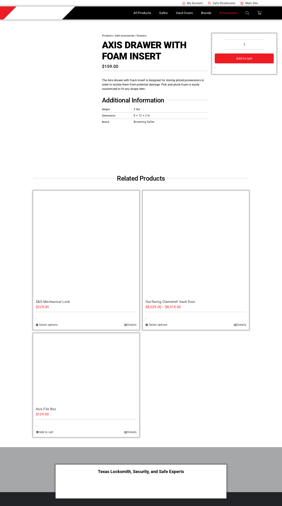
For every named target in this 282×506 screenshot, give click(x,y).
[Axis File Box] (86, 368)
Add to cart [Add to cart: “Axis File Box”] (46, 432)
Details (132, 324)
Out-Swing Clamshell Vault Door (170, 302)
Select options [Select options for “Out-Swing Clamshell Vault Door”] (158, 324)
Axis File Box (46, 409)
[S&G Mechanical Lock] (86, 244)
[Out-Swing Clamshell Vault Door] (196, 244)
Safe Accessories (124, 35)
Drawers (141, 35)
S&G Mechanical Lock (53, 302)
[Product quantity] (244, 45)
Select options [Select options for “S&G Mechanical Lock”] (48, 324)
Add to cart (244, 58)
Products (107, 35)
